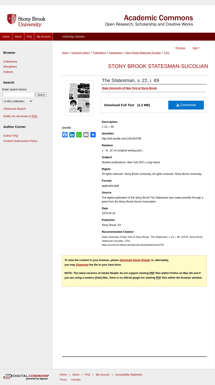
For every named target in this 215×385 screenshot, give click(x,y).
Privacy (63, 379)
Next (195, 48)
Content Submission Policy (20, 141)
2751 (166, 52)
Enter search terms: (14, 89)
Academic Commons (134, 16)
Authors (8, 71)
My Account (102, 374)
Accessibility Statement (128, 374)
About (75, 374)
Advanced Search (14, 108)
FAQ (87, 374)
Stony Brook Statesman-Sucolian (143, 52)
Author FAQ (10, 135)
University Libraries (73, 36)
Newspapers (115, 52)
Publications (99, 52)
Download (186, 105)
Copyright (76, 379)
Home (65, 52)
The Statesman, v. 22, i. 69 (130, 80)
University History (80, 52)
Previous (180, 48)
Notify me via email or (20, 116)
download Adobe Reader (135, 260)
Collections (10, 61)
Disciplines (10, 66)
